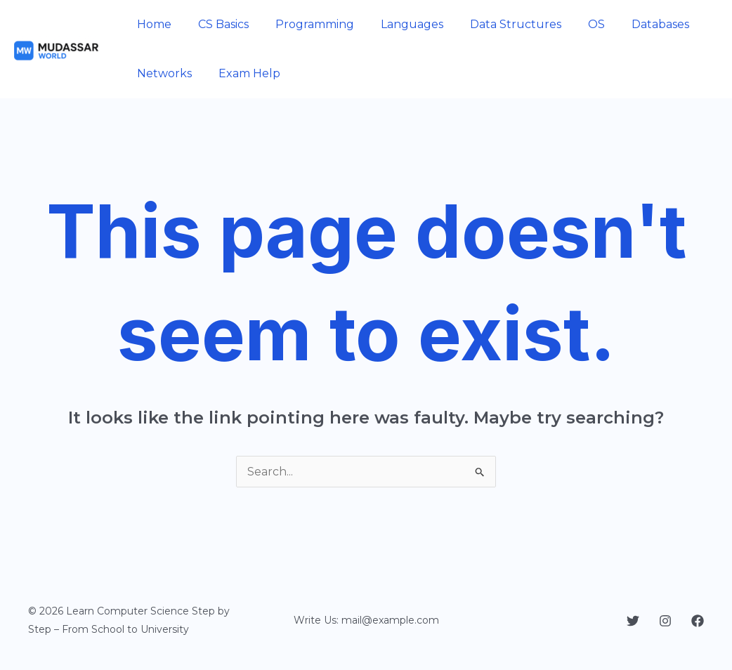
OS (573, 24)
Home (152, 24)
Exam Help (243, 73)
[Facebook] (697, 621)
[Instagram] (665, 621)
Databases (633, 24)
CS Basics (217, 24)
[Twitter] (633, 621)
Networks (162, 73)
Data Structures (496, 24)
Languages (397, 24)
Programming (304, 24)
